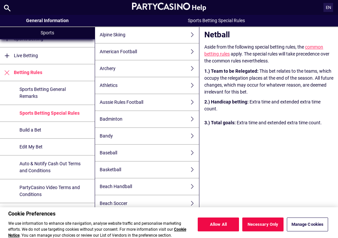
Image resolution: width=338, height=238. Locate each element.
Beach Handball (149, 186)
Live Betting (19, 56)
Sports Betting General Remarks (42, 93)
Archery (149, 68)
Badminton (149, 119)
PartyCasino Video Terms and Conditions (49, 191)
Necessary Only (263, 227)
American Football (149, 52)
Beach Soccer (149, 203)
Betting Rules (21, 72)
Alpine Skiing (149, 35)
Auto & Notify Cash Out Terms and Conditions (50, 167)
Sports (47, 32)
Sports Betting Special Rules (49, 113)
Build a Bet (30, 130)
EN (328, 7)
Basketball (149, 170)
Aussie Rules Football (149, 102)
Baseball (149, 153)
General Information (47, 20)
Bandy (149, 136)
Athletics (149, 85)
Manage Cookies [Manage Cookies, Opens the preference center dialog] (307, 227)
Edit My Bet (31, 146)
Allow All (218, 227)
